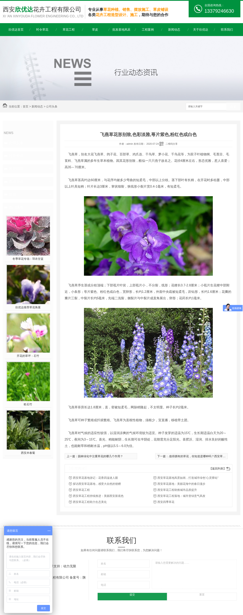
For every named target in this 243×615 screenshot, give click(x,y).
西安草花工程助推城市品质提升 (177, 489)
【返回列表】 (217, 468)
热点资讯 (16, 182)
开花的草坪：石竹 (28, 355)
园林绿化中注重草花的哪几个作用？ (100, 456)
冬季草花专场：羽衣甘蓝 (27, 258)
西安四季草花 (165, 502)
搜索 (233, 106)
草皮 (95, 29)
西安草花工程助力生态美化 (90, 502)
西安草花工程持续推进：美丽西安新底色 (98, 495)
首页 (25, 106)
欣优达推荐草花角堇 (28, 307)
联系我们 (227, 29)
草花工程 (69, 29)
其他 (12, 194)
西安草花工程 (81, 489)
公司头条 (51, 106)
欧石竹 (28, 404)
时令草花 (42, 29)
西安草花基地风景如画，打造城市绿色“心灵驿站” (187, 477)
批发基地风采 (121, 29)
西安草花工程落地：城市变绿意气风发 (181, 495)
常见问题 (16, 169)
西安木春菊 (28, 452)
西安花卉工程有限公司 (44, 12)
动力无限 (69, 566)
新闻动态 (174, 29)
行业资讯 (16, 156)
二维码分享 (171, 143)
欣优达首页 (16, 29)
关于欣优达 (200, 29)
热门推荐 (16, 207)
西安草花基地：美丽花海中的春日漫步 (181, 483)
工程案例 (148, 29)
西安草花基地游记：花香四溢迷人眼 (95, 477)
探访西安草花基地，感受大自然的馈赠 (97, 483)
